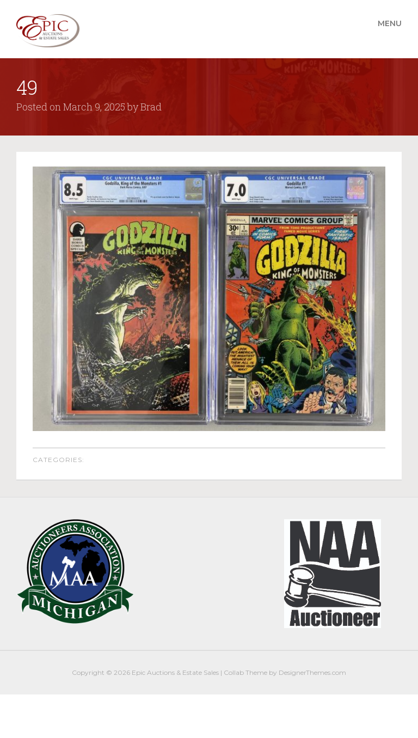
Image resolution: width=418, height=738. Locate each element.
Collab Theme (245, 672)
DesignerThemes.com (312, 672)
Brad (151, 106)
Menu (390, 23)
